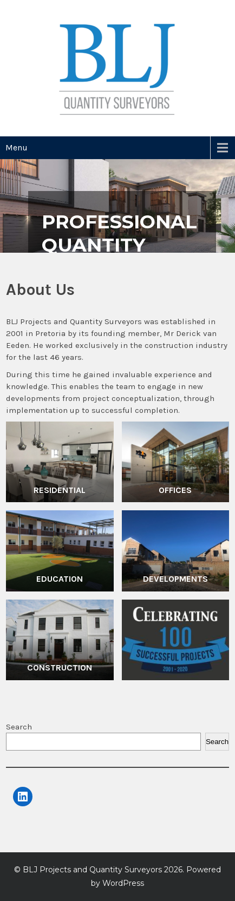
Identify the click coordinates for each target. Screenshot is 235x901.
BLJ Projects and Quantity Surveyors (92, 869)
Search (19, 727)
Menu (16, 147)
